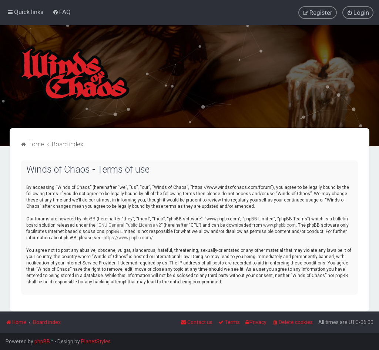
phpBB (42, 341)
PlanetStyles (96, 341)
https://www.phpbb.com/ (128, 237)
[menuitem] (62, 11)
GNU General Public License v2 (129, 224)
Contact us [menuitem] (196, 322)
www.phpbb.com (279, 224)
